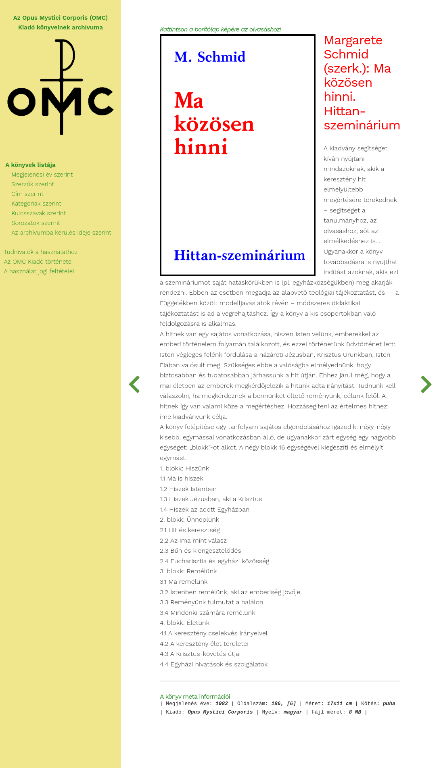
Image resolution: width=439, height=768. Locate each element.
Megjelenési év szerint (36, 174)
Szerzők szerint (27, 184)
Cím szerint (22, 194)
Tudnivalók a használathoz (38, 252)
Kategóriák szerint (30, 203)
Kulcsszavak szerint (33, 213)
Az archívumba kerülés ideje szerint (55, 232)
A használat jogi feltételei (37, 271)
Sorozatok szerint (30, 223)
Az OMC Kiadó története (35, 261)
